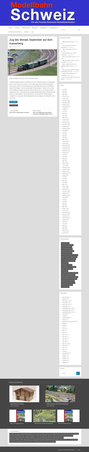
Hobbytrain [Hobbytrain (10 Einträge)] (64, 268)
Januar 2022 (65, 188)
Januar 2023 (65, 165)
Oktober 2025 (65, 104)
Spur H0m (64, 338)
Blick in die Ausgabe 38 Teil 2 (69, 49)
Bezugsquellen (53, 27)
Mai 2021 (64, 203)
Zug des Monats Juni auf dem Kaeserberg (43, 423)
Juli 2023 (64, 154)
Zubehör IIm (65, 360)
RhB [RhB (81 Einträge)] (62, 280)
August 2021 (65, 197)
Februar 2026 (65, 96)
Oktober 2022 (65, 171)
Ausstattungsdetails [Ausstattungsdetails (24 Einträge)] (66, 246)
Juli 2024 (64, 132)
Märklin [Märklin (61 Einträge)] (63, 276)
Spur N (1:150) (65, 343)
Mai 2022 (64, 180)
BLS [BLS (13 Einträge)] (73, 250)
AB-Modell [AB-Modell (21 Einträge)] (63, 243)
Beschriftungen (65, 297)
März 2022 (64, 184)
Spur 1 (63, 330)
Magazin (17, 27)
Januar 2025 (65, 121)
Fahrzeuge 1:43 (66, 302)
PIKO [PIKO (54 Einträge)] (76, 278)
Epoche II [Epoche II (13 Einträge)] (63, 256)
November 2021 (66, 191)
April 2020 (64, 227)
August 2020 (65, 219)
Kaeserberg (13, 102)
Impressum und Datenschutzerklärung (66, 449)
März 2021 (64, 206)
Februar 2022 (65, 186)
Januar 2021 (65, 210)
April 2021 (64, 204)
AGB (32, 31)
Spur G (64, 332)
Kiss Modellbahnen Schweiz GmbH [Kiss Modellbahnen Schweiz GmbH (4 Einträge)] (69, 272)
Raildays (64, 323)
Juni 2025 (64, 111)
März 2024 (64, 139)
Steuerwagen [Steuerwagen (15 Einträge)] (71, 280)
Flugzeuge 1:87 (66, 306)
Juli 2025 (64, 109)
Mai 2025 (64, 113)
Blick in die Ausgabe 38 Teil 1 (69, 56)
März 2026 (64, 94)
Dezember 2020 (66, 212)
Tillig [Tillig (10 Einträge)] (73, 282)
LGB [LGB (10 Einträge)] (62, 274)
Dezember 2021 (66, 189)
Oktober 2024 (65, 126)
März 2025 (64, 117)
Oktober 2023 (65, 148)
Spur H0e (64, 336)
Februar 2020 (65, 230)
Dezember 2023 (66, 145)
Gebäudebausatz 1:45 (67, 310)
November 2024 (66, 124)
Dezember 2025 (66, 100)
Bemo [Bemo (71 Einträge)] (70, 250)
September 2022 (66, 173)
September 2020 (66, 217)
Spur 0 (63, 327)
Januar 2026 (65, 98)
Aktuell (10, 27)
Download (35, 27)
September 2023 (66, 150)
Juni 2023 (64, 156)
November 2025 (66, 102)
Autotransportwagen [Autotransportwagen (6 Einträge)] (66, 248)
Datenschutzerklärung (15, 31)
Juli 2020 (64, 221)
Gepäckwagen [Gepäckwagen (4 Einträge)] (64, 262)
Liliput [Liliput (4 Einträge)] (65, 274)
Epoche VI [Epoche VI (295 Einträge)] (69, 258)
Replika (64, 325)
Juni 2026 (64, 89)
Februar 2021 (65, 208)
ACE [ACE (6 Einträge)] (68, 243)
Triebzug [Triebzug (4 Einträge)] (70, 284)
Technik (64, 351)
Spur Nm (64, 345)
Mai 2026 (64, 91)
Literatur (64, 319)
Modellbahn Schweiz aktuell (68, 321)
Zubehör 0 (64, 355)
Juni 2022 (64, 178)
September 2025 (66, 106)
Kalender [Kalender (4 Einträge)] (70, 268)
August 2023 (65, 152)
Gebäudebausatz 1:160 (67, 308)
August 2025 (65, 107)
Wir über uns (25, 27)
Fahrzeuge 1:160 (66, 301)
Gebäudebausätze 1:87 (67, 312)
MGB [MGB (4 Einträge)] (69, 274)
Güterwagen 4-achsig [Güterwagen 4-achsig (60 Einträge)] (66, 266)
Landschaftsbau (66, 317)
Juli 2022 (64, 176)
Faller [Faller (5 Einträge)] (74, 258)
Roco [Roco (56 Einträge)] (65, 280)
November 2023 (66, 147)
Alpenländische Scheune (68, 41)
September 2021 (66, 195)
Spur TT (64, 347)
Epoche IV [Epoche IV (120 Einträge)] (74, 256)
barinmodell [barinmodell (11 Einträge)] (64, 250)
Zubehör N (64, 362)
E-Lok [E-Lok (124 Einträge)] (76, 254)
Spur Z (64, 349)
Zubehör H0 (65, 358)
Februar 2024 (65, 141)
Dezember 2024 (66, 122)
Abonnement (43, 27)
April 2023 (64, 160)
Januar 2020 (65, 232)
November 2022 (66, 169)
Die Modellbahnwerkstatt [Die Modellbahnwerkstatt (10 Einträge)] (67, 254)
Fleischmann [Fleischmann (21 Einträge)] (64, 260)
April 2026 (64, 93)
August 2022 (65, 175)
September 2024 (66, 128)
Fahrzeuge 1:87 (66, 304)
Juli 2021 (64, 199)
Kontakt (26, 31)
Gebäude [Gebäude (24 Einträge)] (73, 260)
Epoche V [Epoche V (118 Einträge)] (63, 258)
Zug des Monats (14, 105)
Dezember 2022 (66, 167)
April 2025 (64, 115)
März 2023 (64, 162)
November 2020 (66, 214)
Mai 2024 (64, 135)
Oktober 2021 (65, 193)
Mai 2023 (64, 158)
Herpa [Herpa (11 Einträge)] (74, 266)
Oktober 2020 (65, 216)
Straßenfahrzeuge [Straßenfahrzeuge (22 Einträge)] (66, 282)
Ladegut (64, 315)
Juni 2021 (64, 201)
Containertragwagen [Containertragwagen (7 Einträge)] (66, 252)
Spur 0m (64, 328)
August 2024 (65, 130)
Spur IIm (64, 340)
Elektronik (64, 299)
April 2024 (64, 137)
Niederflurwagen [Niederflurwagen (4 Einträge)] (70, 276)
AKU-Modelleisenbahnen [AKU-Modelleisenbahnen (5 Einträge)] (67, 245)
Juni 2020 (64, 223)
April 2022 (64, 182)
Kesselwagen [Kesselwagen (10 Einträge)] (64, 270)
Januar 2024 (65, 143)
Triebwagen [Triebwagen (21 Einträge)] (64, 284)
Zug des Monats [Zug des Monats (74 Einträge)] (65, 286)
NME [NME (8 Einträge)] (77, 276)
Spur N (64, 342)
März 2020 (64, 229)
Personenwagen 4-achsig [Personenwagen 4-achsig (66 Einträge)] (67, 278)
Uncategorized (65, 353)
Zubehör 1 (64, 356)
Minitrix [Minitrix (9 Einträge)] (73, 274)
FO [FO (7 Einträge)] (69, 260)
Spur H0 (64, 334)
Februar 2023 (65, 163)
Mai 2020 (64, 225)
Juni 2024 (64, 134)
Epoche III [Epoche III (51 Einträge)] (69, 256)
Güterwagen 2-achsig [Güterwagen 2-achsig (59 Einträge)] (66, 264)
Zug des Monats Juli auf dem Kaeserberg (57, 404)
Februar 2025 (65, 119)
